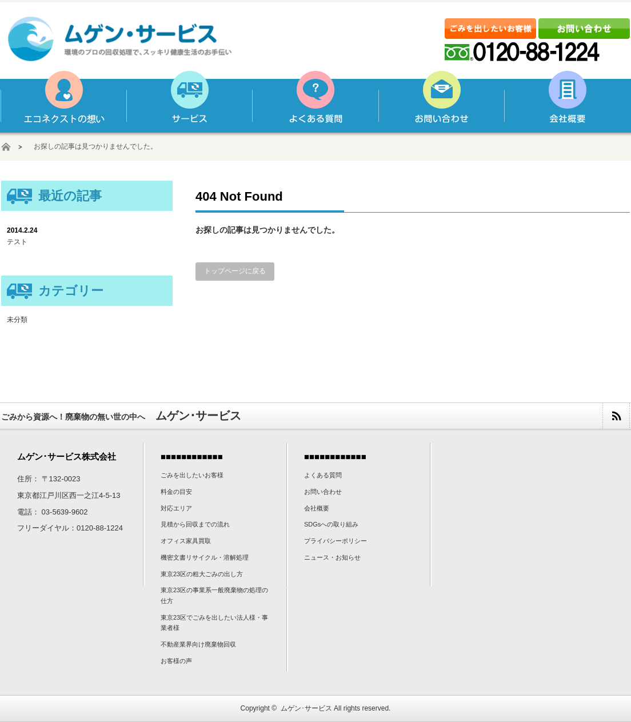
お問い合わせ (441, 102)
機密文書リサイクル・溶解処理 (205, 557)
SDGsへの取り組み (331, 524)
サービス (189, 102)
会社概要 (566, 102)
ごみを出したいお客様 (192, 475)
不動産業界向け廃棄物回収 (198, 644)
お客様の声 (176, 660)
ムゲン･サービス (306, 708)
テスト (17, 242)
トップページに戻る (235, 271)
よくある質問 (315, 102)
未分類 (17, 320)
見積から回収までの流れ (195, 524)
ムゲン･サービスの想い (63, 102)
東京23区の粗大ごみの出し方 (202, 574)
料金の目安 (176, 491)
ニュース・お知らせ (332, 557)
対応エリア (176, 508)
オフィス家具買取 (186, 540)
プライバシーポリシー (335, 540)
